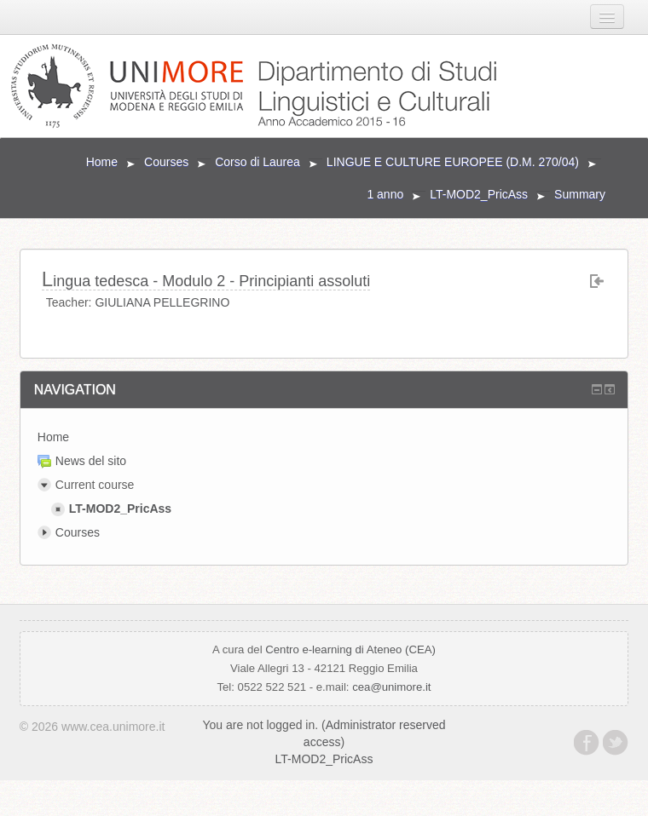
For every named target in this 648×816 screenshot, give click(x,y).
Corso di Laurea (257, 162)
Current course (95, 484)
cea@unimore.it (391, 687)
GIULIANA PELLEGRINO (162, 302)
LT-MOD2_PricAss (479, 194)
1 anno (385, 194)
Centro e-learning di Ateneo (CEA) (350, 649)
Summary (579, 194)
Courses (166, 162)
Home (102, 162)
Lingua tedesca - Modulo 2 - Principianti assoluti (206, 279)
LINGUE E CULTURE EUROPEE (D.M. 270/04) (453, 162)
